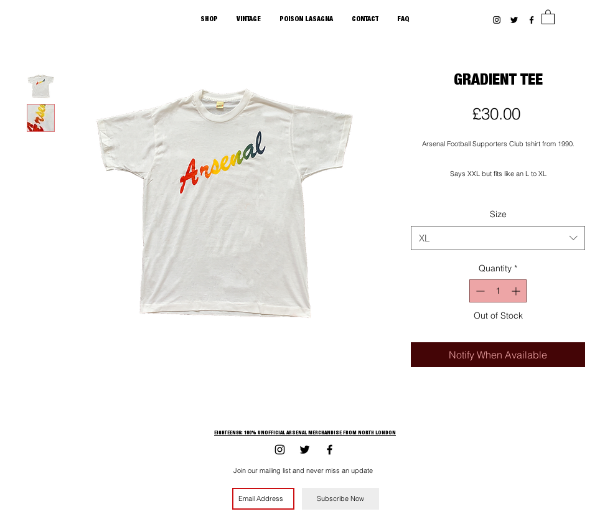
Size (498, 214)
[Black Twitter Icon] (514, 20)
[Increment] (517, 291)
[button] (548, 16)
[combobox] (498, 238)
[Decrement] (479, 291)
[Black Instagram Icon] (497, 20)
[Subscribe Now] (340, 499)
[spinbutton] (498, 291)
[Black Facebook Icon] (532, 20)
